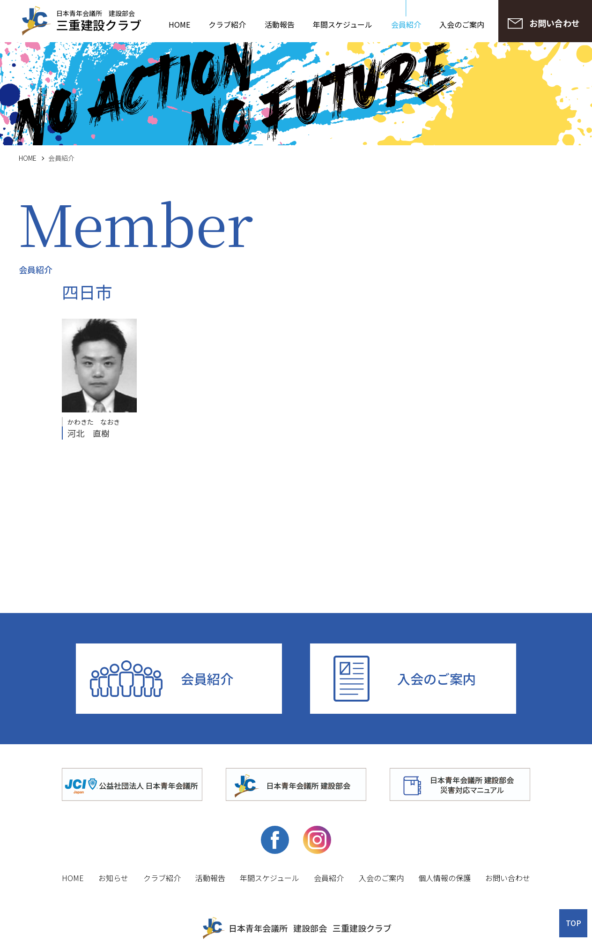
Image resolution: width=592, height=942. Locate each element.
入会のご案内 (461, 24)
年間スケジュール (342, 24)
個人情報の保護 (444, 877)
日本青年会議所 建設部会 (98, 19)
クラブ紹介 (227, 24)
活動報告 (280, 24)
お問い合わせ (507, 877)
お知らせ (113, 877)
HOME (179, 24)
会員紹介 (406, 24)
